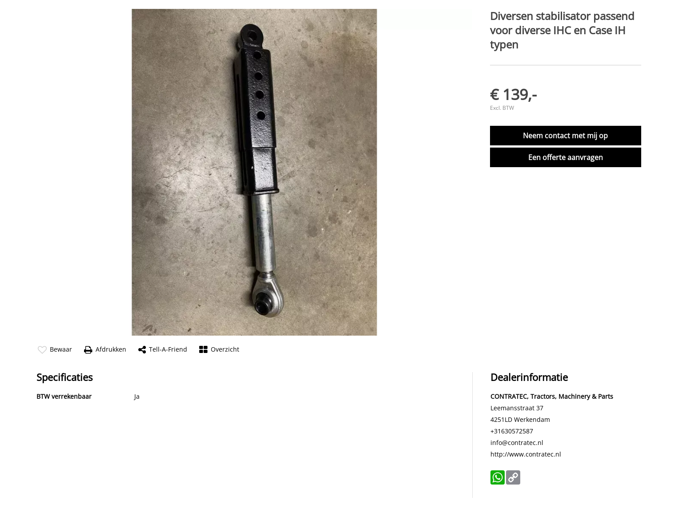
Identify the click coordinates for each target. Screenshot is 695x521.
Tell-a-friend (162, 349)
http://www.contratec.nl (525, 454)
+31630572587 (511, 431)
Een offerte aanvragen (565, 157)
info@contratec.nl (516, 442)
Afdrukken (105, 349)
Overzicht (219, 349)
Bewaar (55, 349)
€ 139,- (513, 94)
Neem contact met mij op (565, 135)
